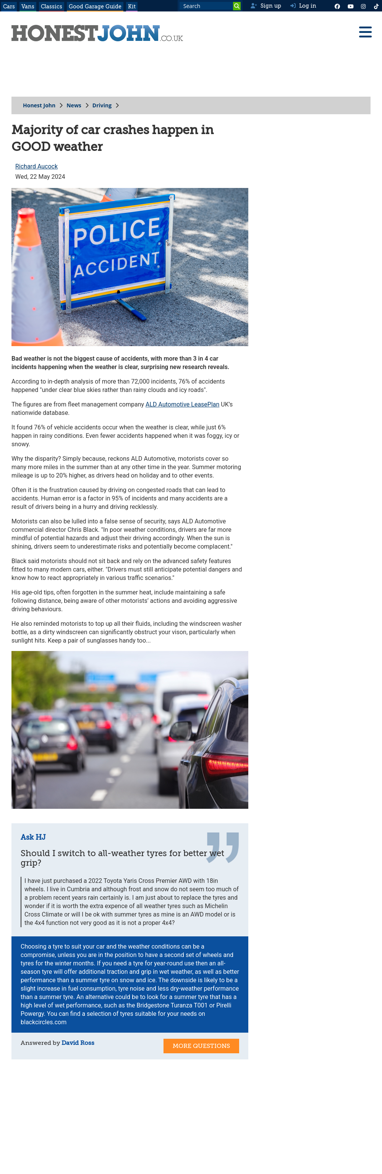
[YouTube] (350, 6)
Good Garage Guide (95, 6)
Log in (303, 6)
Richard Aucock (36, 166)
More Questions (201, 1046)
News (73, 105)
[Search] (237, 6)
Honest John (39, 105)
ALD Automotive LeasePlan (182, 404)
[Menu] (365, 32)
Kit (132, 6)
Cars (9, 6)
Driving (102, 105)
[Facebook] (337, 6)
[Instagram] (363, 6)
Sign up (265, 6)
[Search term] (210, 5)
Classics (51, 6)
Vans (27, 6)
